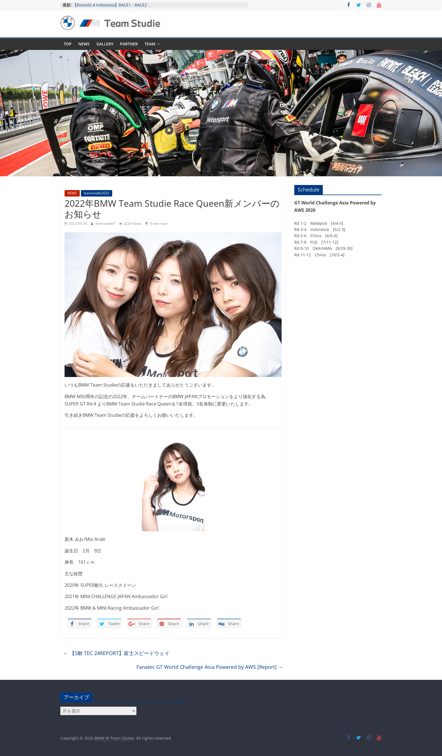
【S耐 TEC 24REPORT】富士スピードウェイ (116, 653)
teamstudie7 (106, 223)
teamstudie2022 (96, 193)
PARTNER (129, 44)
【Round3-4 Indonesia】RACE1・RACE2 (110, 5)
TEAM (150, 44)
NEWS (84, 44)
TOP (68, 44)
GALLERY (104, 44)
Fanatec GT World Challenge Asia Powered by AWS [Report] (209, 667)
